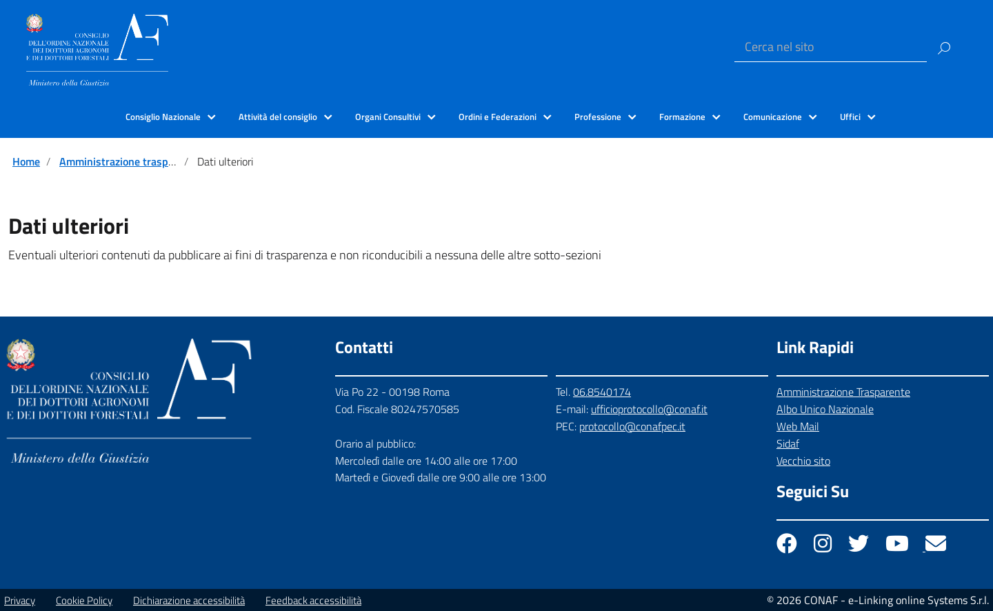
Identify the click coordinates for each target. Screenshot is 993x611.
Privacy (19, 600)
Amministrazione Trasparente (843, 391)
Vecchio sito (803, 460)
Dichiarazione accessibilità (189, 600)
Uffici (850, 116)
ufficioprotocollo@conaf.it (649, 409)
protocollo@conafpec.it (632, 426)
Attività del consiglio (278, 116)
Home (26, 161)
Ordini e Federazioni (497, 116)
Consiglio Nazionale (163, 116)
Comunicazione (772, 116)
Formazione (682, 116)
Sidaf (787, 443)
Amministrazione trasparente (129, 161)
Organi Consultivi (388, 116)
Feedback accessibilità (313, 600)
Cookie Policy (84, 600)
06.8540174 (602, 391)
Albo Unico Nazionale (825, 409)
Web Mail (797, 426)
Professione (597, 116)
